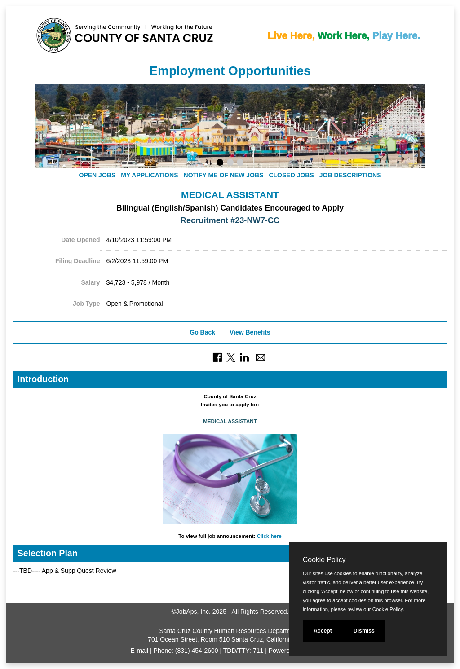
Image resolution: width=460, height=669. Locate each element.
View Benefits (250, 332)
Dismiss (364, 631)
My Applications (149, 175)
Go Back (202, 332)
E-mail (140, 650)
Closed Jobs (291, 175)
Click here (269, 536)
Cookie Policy (324, 559)
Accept (323, 631)
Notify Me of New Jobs (224, 175)
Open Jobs (97, 175)
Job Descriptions (350, 175)
